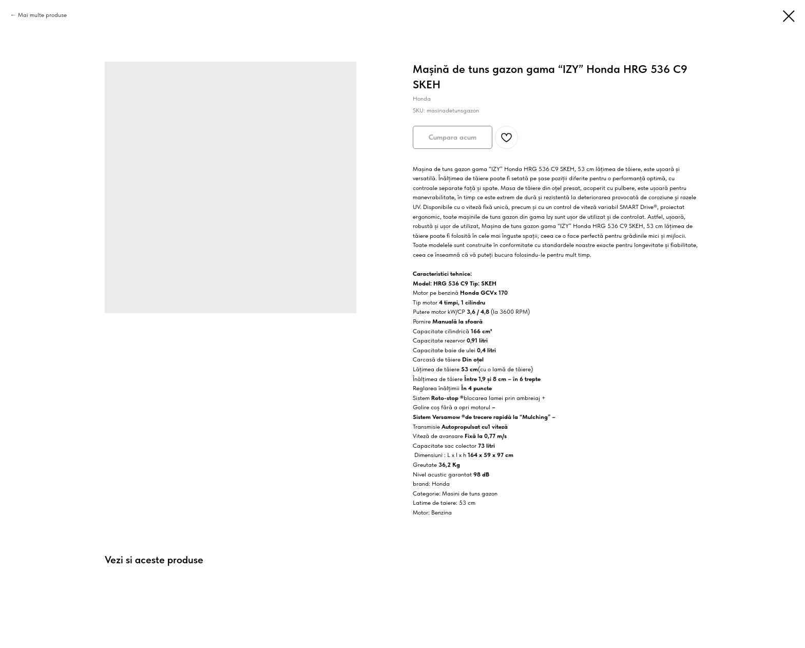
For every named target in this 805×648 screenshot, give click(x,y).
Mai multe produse (42, 14)
